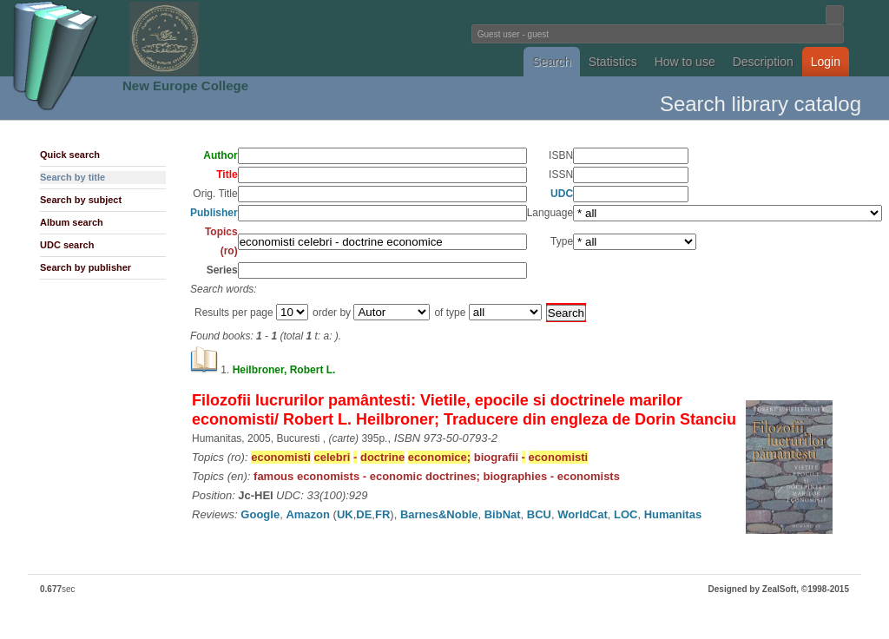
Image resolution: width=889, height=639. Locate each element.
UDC (561, 194)
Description (763, 62)
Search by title (72, 177)
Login (825, 62)
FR (382, 514)
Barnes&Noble (439, 514)
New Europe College (185, 85)
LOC (625, 514)
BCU (539, 514)
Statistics (613, 62)
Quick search (70, 154)
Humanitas (672, 514)
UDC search (67, 245)
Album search (71, 222)
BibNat (502, 514)
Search (551, 62)
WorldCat (582, 514)
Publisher (214, 213)
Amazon (308, 514)
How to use (685, 62)
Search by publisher (85, 267)
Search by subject (81, 199)
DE (364, 514)
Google (260, 514)
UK (345, 514)
